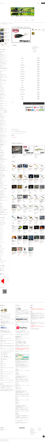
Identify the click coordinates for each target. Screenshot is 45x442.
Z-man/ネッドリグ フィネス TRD (6, 43)
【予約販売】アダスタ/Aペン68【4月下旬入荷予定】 (25, 180)
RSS (30, 434)
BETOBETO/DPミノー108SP (14, 199)
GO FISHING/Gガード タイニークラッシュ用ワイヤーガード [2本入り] (25, 252)
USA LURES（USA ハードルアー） (5, 23)
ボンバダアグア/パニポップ (14, 168)
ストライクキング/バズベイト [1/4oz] (27, 154)
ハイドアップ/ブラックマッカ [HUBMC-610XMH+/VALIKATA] (19, 221)
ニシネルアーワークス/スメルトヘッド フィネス (36, 200)
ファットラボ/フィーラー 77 (14, 230)
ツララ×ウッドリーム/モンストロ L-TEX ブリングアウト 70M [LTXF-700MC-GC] (14, 253)
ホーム (0, 23)
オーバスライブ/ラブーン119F (25, 199)
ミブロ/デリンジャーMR (30, 230)
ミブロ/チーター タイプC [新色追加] (30, 220)
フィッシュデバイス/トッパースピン (19, 189)
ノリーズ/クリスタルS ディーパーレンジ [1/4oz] (6, 39)
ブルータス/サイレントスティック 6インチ (25, 209)
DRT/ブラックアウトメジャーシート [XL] (42, 220)
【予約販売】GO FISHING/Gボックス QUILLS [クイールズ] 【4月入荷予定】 (19, 200)
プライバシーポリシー (32, 433)
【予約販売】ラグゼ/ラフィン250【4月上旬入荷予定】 (36, 210)
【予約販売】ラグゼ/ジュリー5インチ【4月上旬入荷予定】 (42, 210)
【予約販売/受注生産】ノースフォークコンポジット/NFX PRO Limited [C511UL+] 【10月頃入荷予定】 (42, 200)
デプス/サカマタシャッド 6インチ (30, 208)
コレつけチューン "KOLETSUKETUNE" (25, 240)
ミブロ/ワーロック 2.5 (14, 154)
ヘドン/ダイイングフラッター (14, 220)
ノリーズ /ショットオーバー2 (36, 230)
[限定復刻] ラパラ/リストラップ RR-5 (36, 168)
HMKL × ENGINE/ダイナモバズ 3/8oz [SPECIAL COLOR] (14, 210)
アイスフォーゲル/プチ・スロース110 (36, 220)
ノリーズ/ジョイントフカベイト (14, 189)
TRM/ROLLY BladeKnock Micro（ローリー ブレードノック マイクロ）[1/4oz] (30, 253)
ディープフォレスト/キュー (6, 29)
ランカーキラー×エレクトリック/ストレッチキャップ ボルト (25, 190)
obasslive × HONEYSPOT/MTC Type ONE (30, 242)
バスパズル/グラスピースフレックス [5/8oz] (19, 230)
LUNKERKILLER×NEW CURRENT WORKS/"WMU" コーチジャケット (14, 241)
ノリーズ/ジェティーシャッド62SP (25, 230)
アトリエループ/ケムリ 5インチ (6, 36)
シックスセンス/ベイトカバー (25, 220)
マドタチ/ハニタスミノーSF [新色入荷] (42, 168)
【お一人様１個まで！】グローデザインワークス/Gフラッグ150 (19, 252)
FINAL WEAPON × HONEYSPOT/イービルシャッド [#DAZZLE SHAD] (36, 241)
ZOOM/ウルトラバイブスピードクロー (30, 168)
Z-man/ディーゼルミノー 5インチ (6, 32)
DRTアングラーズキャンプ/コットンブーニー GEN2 (19, 241)
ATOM (32, 434)
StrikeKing (11, 23)
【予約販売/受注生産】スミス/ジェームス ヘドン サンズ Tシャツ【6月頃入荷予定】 (19, 180)
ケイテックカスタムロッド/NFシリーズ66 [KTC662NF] (19, 169)
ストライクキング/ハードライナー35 (19, 209)
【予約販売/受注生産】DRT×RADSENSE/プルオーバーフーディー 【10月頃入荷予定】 (30, 180)
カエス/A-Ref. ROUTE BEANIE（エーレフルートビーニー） (42, 231)
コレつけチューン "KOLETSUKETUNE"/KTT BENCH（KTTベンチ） (36, 180)
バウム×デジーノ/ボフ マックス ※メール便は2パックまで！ (14, 180)
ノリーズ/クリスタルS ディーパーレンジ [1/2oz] (30, 190)
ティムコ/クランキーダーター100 (42, 179)
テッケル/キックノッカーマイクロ (30, 199)
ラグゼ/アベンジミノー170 (37, 154)
